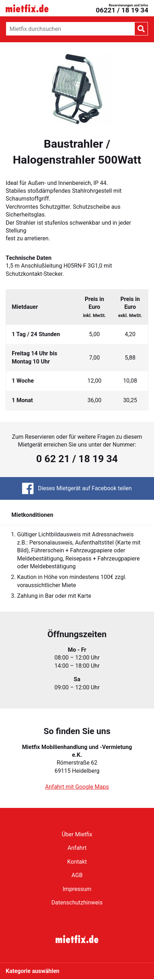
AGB (76, 875)
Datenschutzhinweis (76, 902)
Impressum (77, 889)
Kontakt (77, 861)
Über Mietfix (77, 834)
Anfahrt (76, 847)
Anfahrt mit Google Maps (77, 786)
